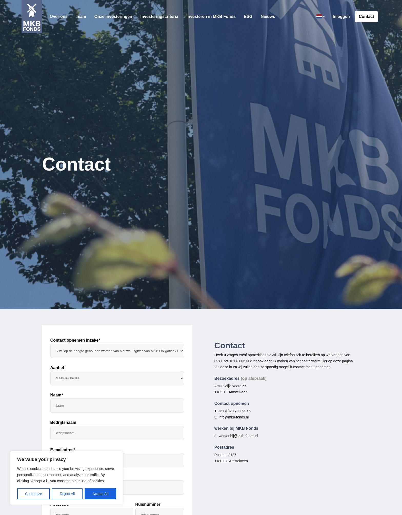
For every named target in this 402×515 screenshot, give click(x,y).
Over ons (58, 16)
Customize (33, 494)
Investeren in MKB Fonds (211, 16)
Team (81, 16)
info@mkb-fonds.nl (234, 417)
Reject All (67, 494)
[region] (66, 478)
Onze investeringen (113, 16)
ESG (248, 16)
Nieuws (268, 16)
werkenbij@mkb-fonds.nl (238, 436)
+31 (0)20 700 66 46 (234, 411)
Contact (366, 16)
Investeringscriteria (159, 16)
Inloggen (341, 16)
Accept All (100, 494)
